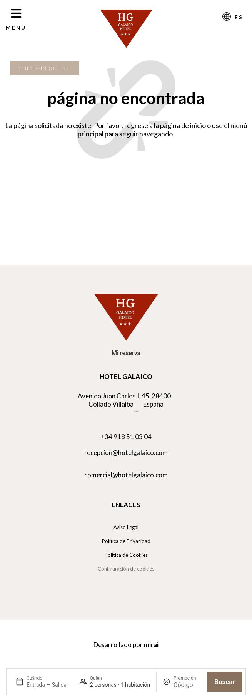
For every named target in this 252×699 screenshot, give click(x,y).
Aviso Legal (126, 527)
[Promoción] (187, 685)
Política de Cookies (126, 555)
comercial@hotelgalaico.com (126, 475)
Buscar (224, 682)
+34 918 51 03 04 (126, 437)
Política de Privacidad (126, 541)
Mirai (151, 645)
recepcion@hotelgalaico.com (126, 452)
